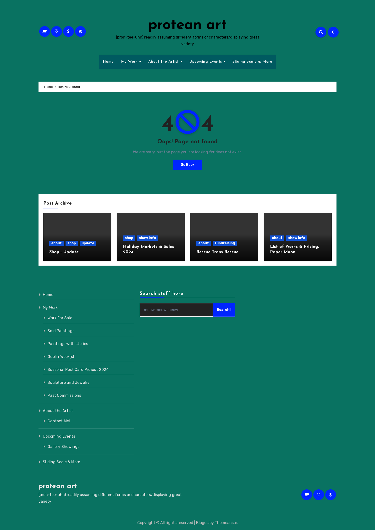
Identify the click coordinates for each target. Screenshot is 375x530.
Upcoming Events (206, 62)
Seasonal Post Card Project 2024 (78, 369)
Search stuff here (161, 293)
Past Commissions (64, 395)
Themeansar (226, 522)
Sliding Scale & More (252, 62)
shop (71, 243)
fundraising (225, 243)
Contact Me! (59, 421)
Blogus (202, 522)
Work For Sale (60, 318)
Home (108, 62)
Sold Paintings (61, 331)
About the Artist (164, 62)
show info (147, 238)
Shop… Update (64, 252)
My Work (130, 62)
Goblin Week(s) (61, 356)
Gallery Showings (63, 446)
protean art (187, 25)
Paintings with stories (68, 343)
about (56, 243)
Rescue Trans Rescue (217, 252)
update (88, 243)
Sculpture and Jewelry (68, 382)
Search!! (224, 310)
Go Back (187, 165)
